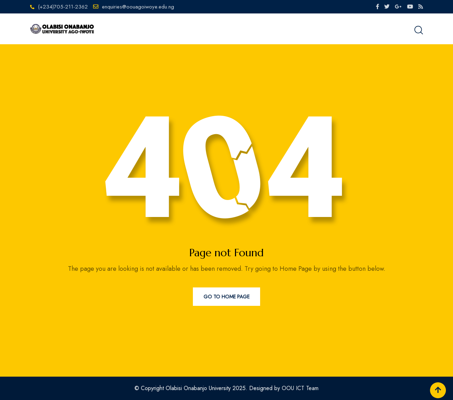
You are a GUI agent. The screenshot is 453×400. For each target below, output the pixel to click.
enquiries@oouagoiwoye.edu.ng (138, 7)
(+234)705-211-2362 (63, 7)
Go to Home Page (226, 296)
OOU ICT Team (300, 388)
